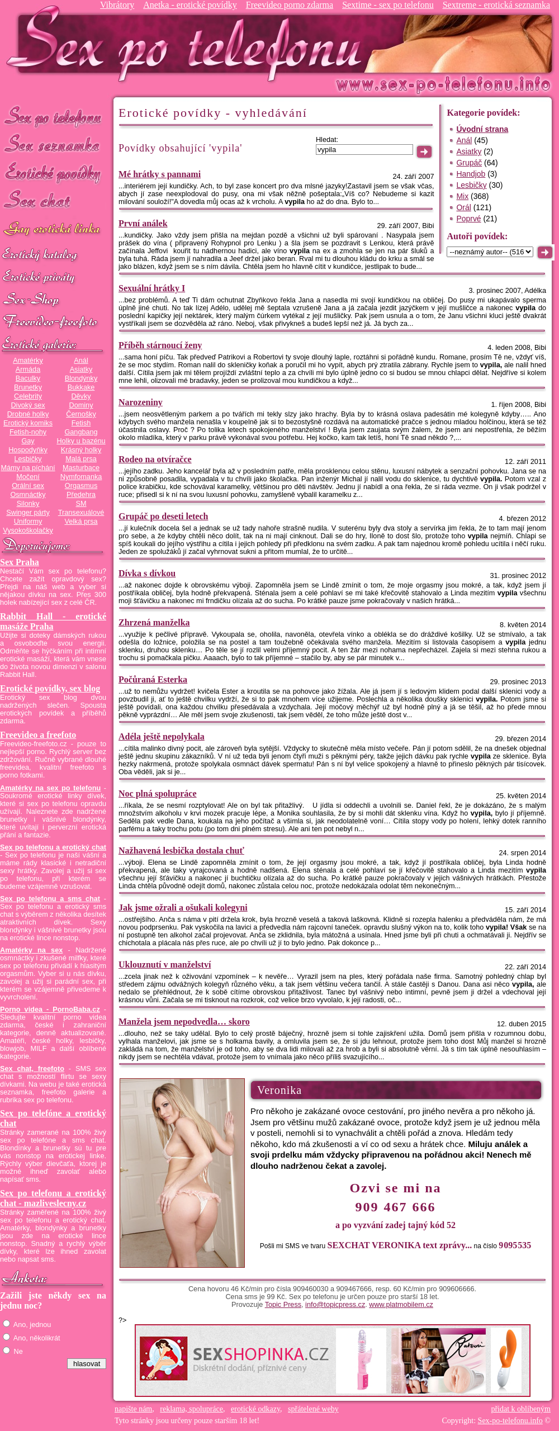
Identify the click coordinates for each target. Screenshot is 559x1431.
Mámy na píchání (28, 468)
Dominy (81, 405)
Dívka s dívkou (147, 573)
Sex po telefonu (53, 116)
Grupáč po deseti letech (163, 516)
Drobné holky (28, 414)
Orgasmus (81, 486)
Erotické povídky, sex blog (50, 688)
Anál (81, 360)
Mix (462, 196)
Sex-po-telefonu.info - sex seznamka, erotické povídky (188, 43)
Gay (27, 441)
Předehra (81, 495)
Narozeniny (141, 402)
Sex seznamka (53, 144)
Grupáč (469, 162)
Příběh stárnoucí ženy (160, 345)
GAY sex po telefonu (53, 230)
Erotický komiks (28, 423)
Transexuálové (81, 513)
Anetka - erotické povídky (190, 5)
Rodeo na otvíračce (155, 459)
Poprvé (468, 218)
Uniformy (28, 521)
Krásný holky (81, 450)
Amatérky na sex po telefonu (50, 788)
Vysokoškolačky (28, 530)
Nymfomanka (81, 477)
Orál (463, 207)
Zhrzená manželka (154, 622)
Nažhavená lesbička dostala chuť (181, 850)
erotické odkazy (255, 1409)
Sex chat (53, 201)
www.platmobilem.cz (401, 1305)
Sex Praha (19, 562)
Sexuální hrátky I (152, 288)
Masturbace (81, 468)
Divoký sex (28, 405)
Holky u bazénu (80, 441)
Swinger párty (27, 513)
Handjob (470, 173)
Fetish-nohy (28, 432)
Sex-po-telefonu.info (510, 1420)
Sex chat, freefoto (32, 1069)
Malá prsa (81, 459)
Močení (28, 477)
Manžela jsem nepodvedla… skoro (184, 1021)
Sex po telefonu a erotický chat (53, 847)
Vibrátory (117, 5)
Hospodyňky (28, 450)
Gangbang (80, 432)
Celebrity (28, 396)
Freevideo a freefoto (38, 735)
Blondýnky (81, 378)
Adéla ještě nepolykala (162, 736)
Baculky (28, 378)
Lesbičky (27, 459)
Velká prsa (80, 521)
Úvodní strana (482, 129)
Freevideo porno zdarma (289, 5)
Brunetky (28, 387)
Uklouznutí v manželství (165, 964)
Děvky (81, 396)
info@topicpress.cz (335, 1305)
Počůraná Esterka (153, 679)
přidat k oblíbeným (521, 1409)
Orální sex (28, 486)
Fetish (81, 423)
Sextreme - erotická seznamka (496, 5)
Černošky (81, 414)
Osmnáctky (27, 495)
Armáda (28, 369)
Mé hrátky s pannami (160, 174)
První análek (143, 223)
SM (81, 504)
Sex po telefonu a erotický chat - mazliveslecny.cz (53, 1198)
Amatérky (27, 360)
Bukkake (81, 387)
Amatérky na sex (31, 950)
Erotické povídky (53, 173)
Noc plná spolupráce (158, 793)
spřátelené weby (313, 1409)
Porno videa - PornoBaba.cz (50, 1009)
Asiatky (81, 369)
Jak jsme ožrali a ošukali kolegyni (183, 907)
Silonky (28, 504)
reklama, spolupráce (191, 1409)
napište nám (133, 1409)
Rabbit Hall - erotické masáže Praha (53, 621)
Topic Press (283, 1305)
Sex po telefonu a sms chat (50, 899)
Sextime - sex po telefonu (388, 5)
